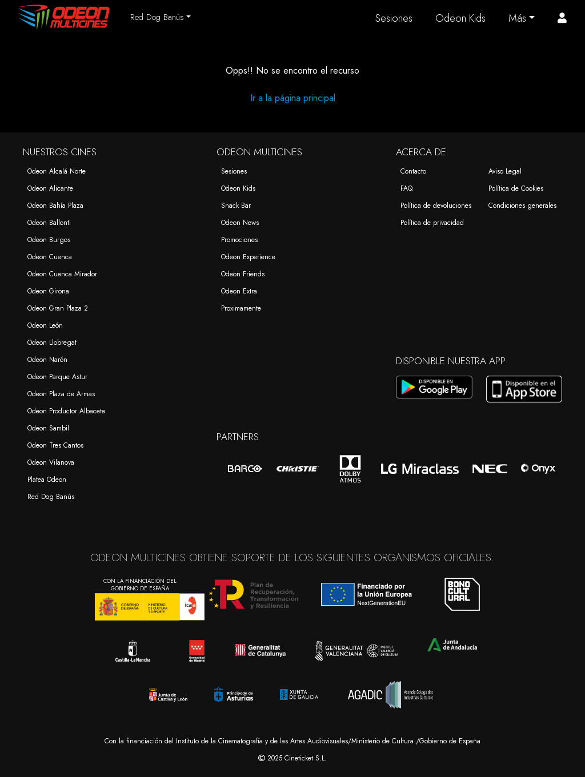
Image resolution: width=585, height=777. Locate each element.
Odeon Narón (47, 360)
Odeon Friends (243, 274)
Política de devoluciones (435, 205)
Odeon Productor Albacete (66, 411)
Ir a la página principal (292, 97)
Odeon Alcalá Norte (56, 171)
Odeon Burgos (48, 240)
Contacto (413, 171)
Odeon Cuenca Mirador (62, 274)
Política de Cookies (515, 188)
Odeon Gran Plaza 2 (57, 308)
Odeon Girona (48, 291)
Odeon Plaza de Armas (61, 394)
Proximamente (241, 308)
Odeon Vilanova (50, 462)
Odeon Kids (460, 18)
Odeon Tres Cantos (55, 445)
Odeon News (240, 223)
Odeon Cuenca (49, 257)
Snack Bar (236, 205)
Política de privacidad (432, 223)
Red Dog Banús (50, 497)
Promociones (239, 240)
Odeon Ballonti (49, 223)
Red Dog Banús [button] (157, 17)
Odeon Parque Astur (57, 377)
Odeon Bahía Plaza (55, 205)
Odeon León (45, 325)
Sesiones (393, 18)
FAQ (406, 188)
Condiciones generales (522, 205)
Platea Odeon (46, 479)
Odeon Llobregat (52, 342)
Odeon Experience (248, 257)
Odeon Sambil (48, 428)
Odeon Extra (239, 291)
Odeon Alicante (50, 188)
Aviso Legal (505, 171)
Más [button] (517, 18)
